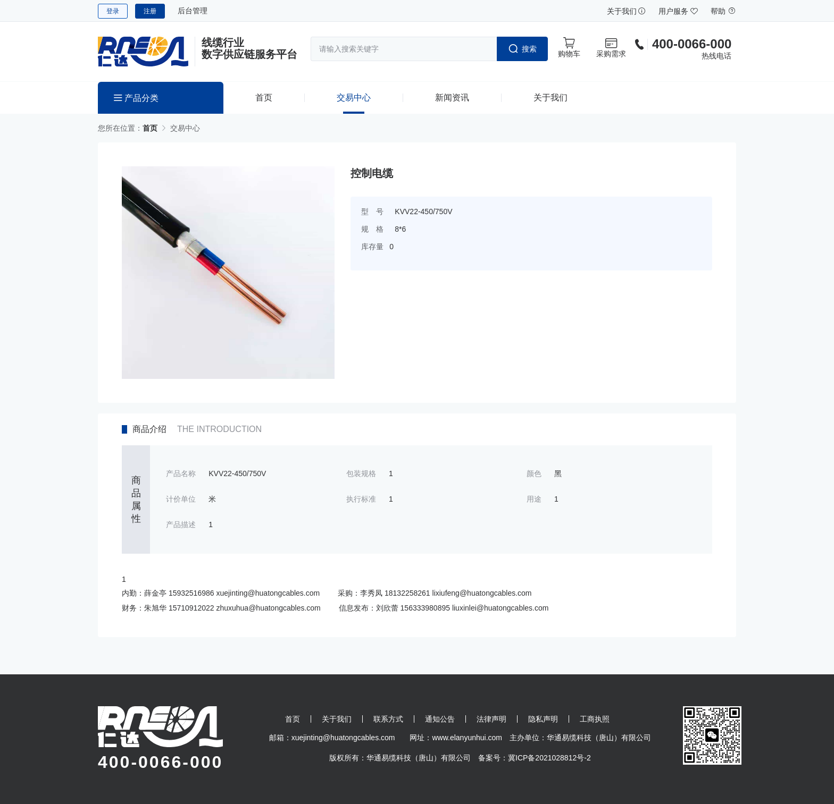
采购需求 (611, 47)
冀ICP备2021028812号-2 (549, 758)
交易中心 (354, 97)
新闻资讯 (452, 97)
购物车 (569, 47)
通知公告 (440, 719)
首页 (263, 97)
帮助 (723, 11)
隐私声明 (543, 719)
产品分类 (136, 98)
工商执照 (595, 719)
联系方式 (388, 719)
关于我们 (626, 11)
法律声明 (491, 719)
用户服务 (678, 11)
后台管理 (192, 10)
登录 (112, 11)
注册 (150, 11)
